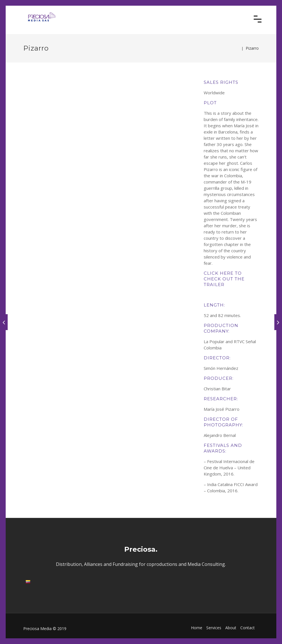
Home (196, 627)
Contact (247, 627)
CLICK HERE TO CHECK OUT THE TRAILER (224, 278)
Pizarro (252, 48)
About (230, 627)
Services (213, 627)
